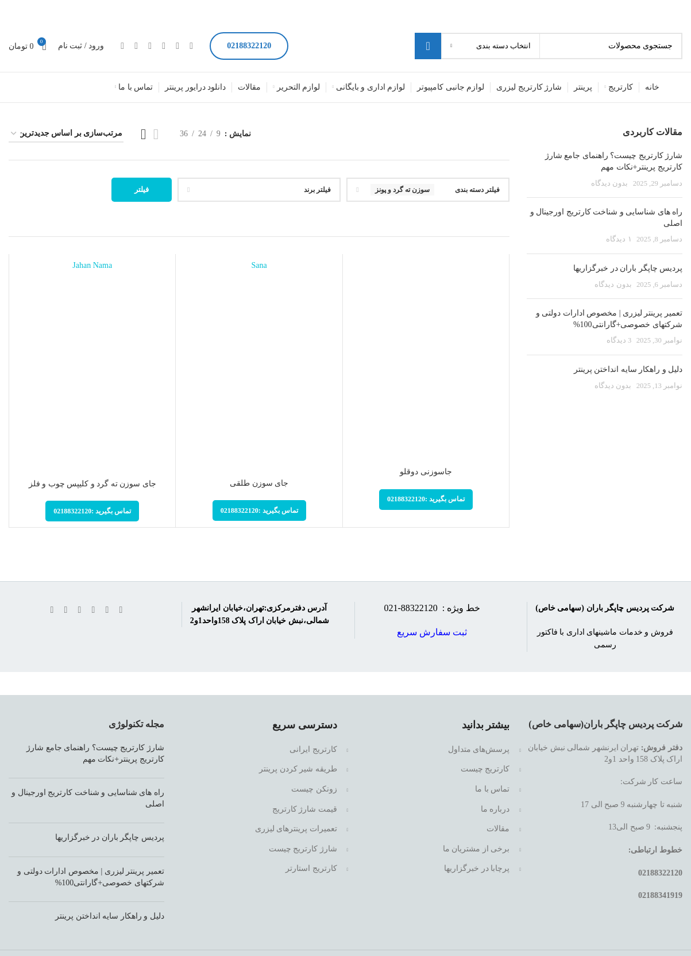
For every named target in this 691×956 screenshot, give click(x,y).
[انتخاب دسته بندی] (490, 46)
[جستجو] (548, 46)
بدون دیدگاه (609, 183)
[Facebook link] (191, 45)
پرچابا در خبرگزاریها (476, 868)
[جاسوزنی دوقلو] (426, 363)
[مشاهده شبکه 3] (143, 134)
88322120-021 (411, 608)
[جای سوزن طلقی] (259, 369)
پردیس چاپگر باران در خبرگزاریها (627, 268)
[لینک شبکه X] (177, 45)
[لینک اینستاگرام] (164, 45)
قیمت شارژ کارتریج (304, 809)
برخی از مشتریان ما (476, 848)
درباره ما (495, 809)
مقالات (498, 828)
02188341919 (660, 895)
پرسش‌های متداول (479, 749)
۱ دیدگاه (618, 239)
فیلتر (141, 189)
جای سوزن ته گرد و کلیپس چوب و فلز (92, 483)
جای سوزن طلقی (259, 483)
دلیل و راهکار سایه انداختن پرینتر (628, 369)
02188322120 (249, 45)
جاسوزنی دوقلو (426, 471)
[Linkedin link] (150, 45)
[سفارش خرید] (66, 134)
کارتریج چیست (485, 769)
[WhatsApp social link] (136, 45)
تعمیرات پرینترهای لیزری (296, 828)
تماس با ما (492, 789)
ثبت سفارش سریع (432, 632)
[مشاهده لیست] (156, 134)
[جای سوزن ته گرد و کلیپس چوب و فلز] (92, 369)
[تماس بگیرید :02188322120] (426, 499)
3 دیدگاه (619, 340)
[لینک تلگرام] (122, 45)
